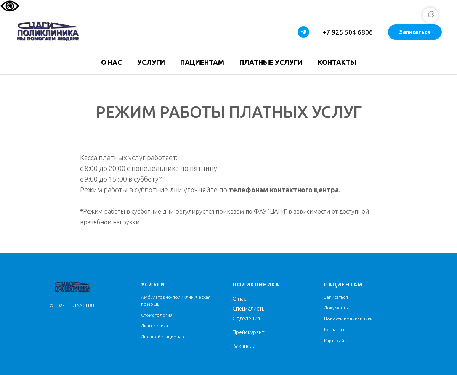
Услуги (151, 62)
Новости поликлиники (348, 318)
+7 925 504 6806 (347, 32)
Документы (336, 307)
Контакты (337, 62)
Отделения (246, 318)
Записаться (414, 32)
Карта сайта (336, 340)
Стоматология (157, 314)
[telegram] (303, 32)
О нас (111, 62)
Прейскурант (249, 332)
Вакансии (244, 346)
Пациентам (202, 62)
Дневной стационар (162, 336)
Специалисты (249, 309)
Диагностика (154, 325)
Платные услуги (271, 62)
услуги (153, 285)
